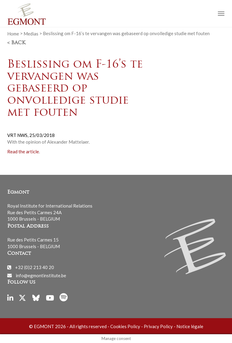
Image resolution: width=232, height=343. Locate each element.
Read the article (23, 151)
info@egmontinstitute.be (41, 275)
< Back (16, 43)
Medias (31, 33)
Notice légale (189, 326)
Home (13, 33)
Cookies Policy (125, 326)
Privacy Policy (158, 326)
